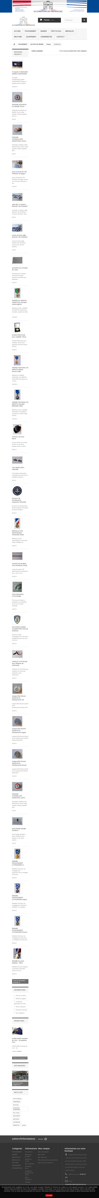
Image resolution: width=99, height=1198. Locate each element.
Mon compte (44, 1148)
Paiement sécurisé (21, 1010)
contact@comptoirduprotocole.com (75, 1184)
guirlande (16, 1119)
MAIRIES (44, 31)
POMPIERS (16, 1102)
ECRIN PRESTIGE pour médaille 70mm (19, 336)
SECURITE (16, 1116)
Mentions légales (21, 998)
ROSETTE (16, 1125)
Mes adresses (42, 1157)
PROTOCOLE (56, 31)
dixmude (16, 1105)
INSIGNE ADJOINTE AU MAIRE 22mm (19, 105)
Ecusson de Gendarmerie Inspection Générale (19, 500)
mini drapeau (17, 1098)
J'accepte (49, 1195)
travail (24, 1125)
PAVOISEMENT (30, 31)
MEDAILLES (69, 31)
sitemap (27, 1182)
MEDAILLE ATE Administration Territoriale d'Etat (18, 533)
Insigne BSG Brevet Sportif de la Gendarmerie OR (19, 698)
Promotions (19, 1021)
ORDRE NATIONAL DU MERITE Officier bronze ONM (20, 369)
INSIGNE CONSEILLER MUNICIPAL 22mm (18, 796)
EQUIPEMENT (31, 37)
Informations (19, 990)
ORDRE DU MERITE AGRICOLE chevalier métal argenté (19, 302)
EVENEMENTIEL (46, 37)
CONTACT (61, 37)
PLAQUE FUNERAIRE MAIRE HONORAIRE (20, 73)
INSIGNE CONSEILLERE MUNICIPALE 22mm (19, 139)
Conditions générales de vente (29, 1173)
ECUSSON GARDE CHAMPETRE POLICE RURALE (20, 629)
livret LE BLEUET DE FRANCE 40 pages (19, 172)
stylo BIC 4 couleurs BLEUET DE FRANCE (20, 205)
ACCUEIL (17, 31)
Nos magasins (20, 1013)
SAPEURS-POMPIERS (16, 1108)
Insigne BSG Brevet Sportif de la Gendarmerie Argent (19, 730)
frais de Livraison (21, 995)
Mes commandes (43, 1152)
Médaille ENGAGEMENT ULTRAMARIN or (18, 863)
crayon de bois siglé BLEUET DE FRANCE (20, 236)
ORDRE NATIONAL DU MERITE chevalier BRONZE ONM (20, 404)
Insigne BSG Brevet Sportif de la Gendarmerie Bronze (19, 763)
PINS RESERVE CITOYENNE (18, 595)
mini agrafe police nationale (18, 468)
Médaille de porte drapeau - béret (18, 962)
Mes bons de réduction (45, 1162)
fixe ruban (16, 1113)
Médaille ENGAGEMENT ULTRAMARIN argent (19, 897)
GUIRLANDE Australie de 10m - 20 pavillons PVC (20, 1040)
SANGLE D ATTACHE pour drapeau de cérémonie (19, 663)
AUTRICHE (16, 1122)
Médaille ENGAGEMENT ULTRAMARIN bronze (19, 930)
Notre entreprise (21, 1007)
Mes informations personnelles (48, 1160)
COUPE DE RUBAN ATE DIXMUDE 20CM (19, 564)
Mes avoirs (41, 1154)
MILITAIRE (18, 37)
